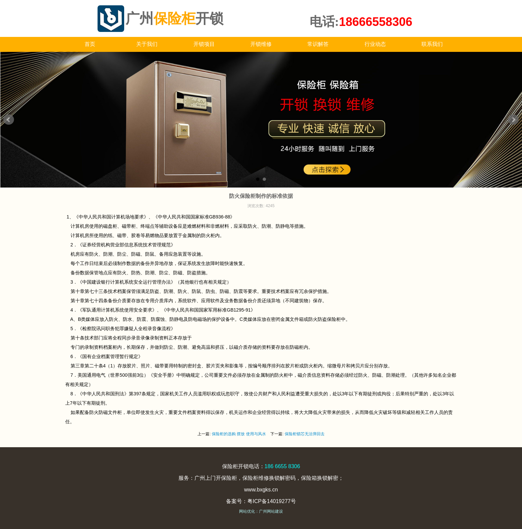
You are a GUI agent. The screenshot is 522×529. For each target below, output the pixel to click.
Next (513, 119)
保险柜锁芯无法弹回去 (305, 434)
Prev (8, 119)
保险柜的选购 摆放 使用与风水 (239, 434)
